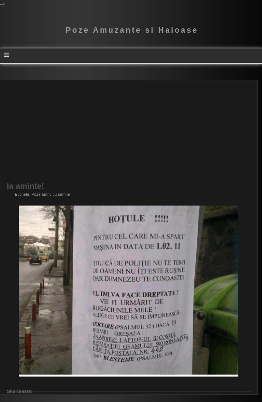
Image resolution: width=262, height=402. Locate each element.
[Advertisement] (128, 131)
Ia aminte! (25, 186)
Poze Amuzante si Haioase (132, 30)
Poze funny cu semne (51, 194)
